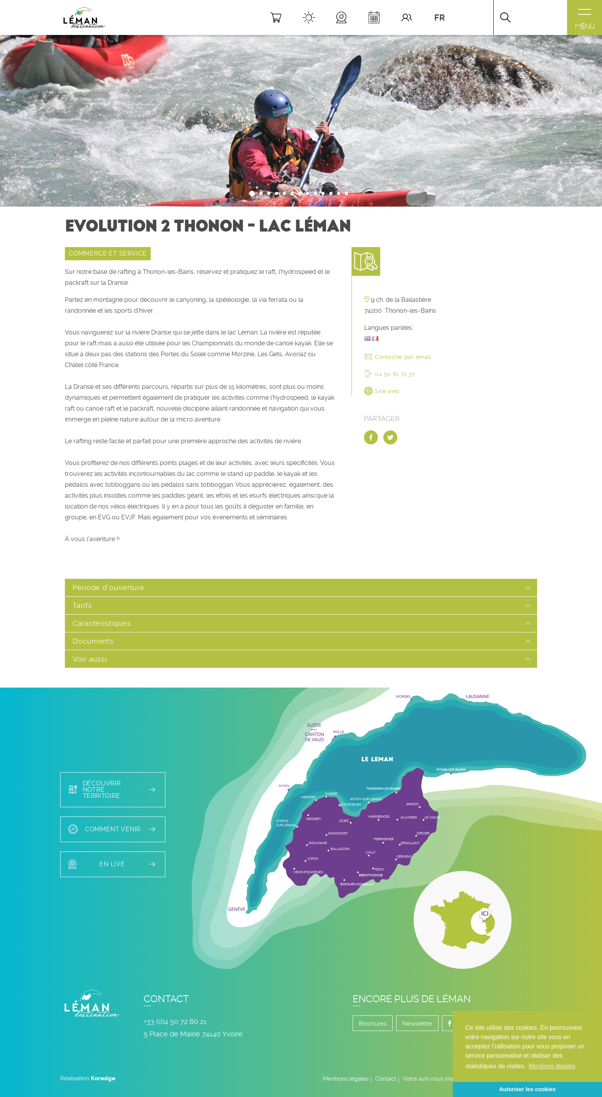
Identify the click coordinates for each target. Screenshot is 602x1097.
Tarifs (82, 605)
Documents (93, 641)
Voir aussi (90, 659)
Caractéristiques (102, 623)
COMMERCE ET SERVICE (108, 253)
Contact (385, 1078)
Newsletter (417, 1023)
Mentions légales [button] (552, 1066)
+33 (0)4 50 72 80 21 (175, 1021)
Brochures (372, 1023)
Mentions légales (346, 1078)
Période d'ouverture (108, 587)
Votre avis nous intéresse (436, 1078)
